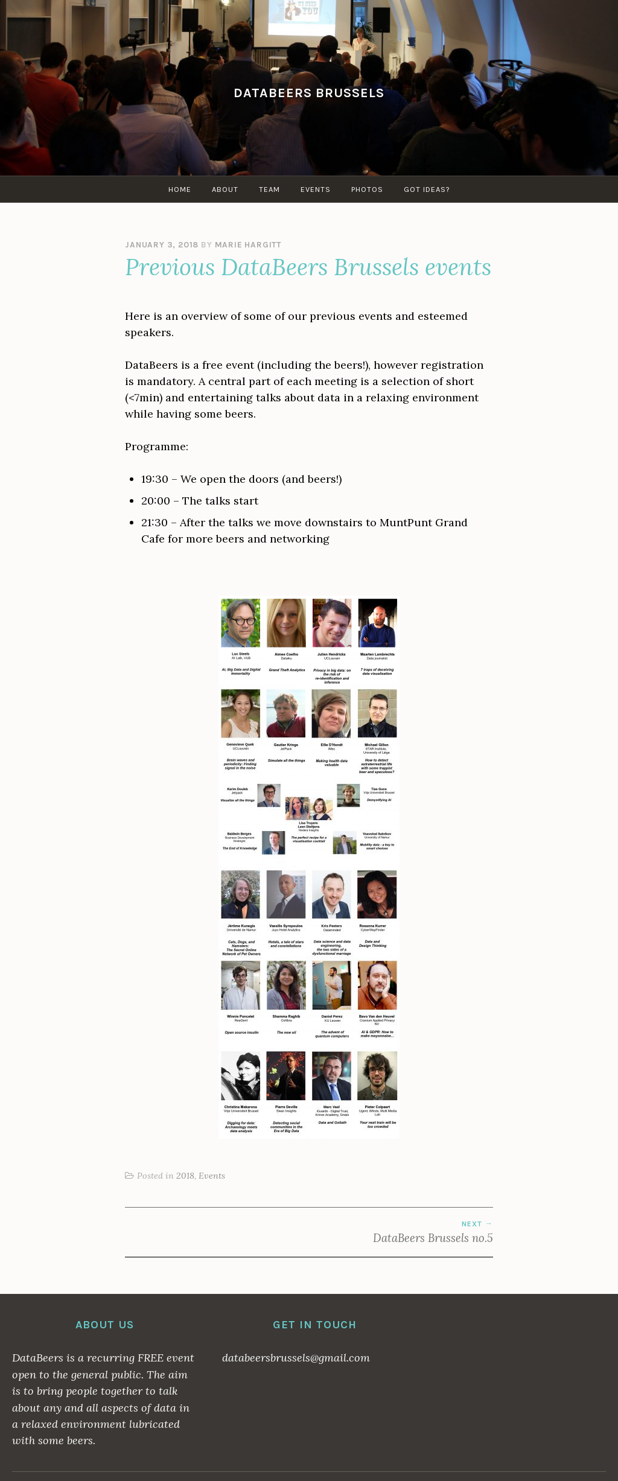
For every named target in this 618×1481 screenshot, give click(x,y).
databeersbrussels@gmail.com (296, 1358)
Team (269, 189)
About (225, 189)
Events (316, 189)
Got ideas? (427, 189)
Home (179, 189)
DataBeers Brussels (309, 92)
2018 (185, 1175)
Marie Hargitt (248, 244)
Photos (367, 189)
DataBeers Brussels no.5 (401, 1232)
